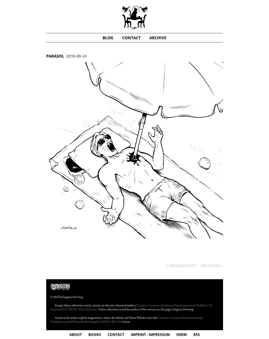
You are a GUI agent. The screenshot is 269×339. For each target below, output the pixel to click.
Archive (157, 37)
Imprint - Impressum (150, 334)
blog (108, 37)
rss (196, 334)
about (75, 334)
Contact (116, 334)
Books (94, 334)
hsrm (181, 334)
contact (131, 37)
